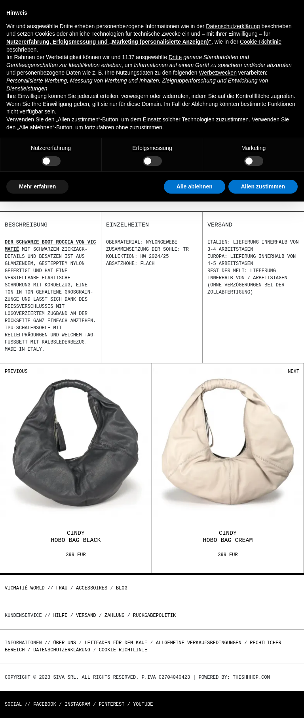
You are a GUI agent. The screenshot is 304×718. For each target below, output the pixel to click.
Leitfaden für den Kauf (116, 642)
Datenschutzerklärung (61, 650)
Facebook (44, 704)
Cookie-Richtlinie (123, 650)
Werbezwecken (217, 72)
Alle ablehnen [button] (195, 186)
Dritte (175, 57)
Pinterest (112, 704)
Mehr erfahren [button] (37, 186)
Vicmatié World (25, 588)
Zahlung (114, 615)
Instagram (77, 704)
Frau (62, 588)
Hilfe (60, 615)
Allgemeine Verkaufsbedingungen (198, 642)
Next (293, 371)
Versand (86, 615)
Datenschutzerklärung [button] (233, 26)
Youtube (143, 704)
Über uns (66, 642)
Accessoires (91, 588)
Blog (121, 588)
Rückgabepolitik (154, 615)
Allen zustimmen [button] (263, 186)
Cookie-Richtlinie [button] (260, 41)
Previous (16, 371)
